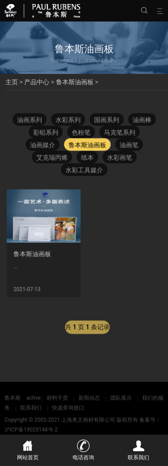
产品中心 (36, 82)
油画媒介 (42, 146)
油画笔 (129, 146)
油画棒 (142, 121)
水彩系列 (68, 121)
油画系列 (29, 121)
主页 (11, 82)
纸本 (87, 158)
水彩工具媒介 (84, 171)
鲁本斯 (12, 398)
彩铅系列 (45, 133)
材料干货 (57, 398)
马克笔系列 (119, 133)
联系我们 (31, 408)
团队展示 (121, 398)
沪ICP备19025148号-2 (31, 430)
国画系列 (106, 121)
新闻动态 (89, 398)
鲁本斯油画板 (75, 82)
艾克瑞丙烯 (52, 158)
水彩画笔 (119, 158)
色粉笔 (81, 133)
